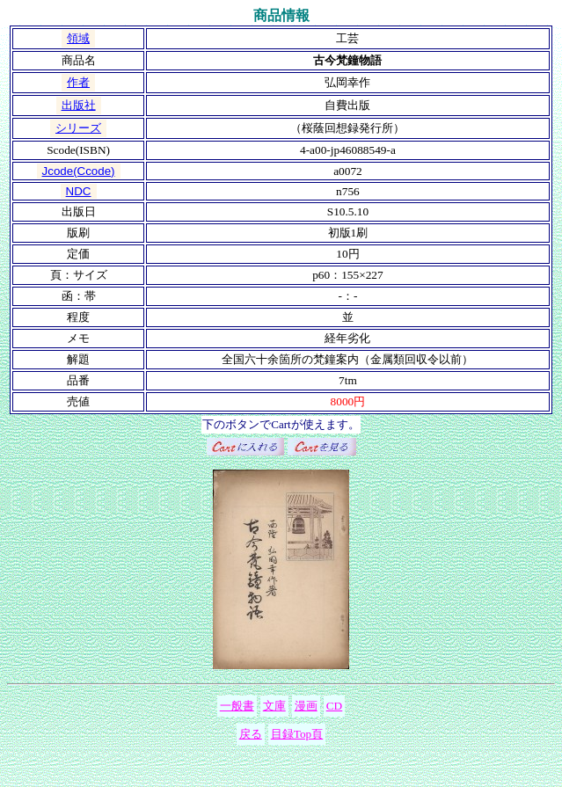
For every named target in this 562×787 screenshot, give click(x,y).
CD (334, 705)
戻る (250, 733)
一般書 (237, 705)
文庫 (274, 705)
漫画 (306, 705)
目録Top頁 (297, 733)
